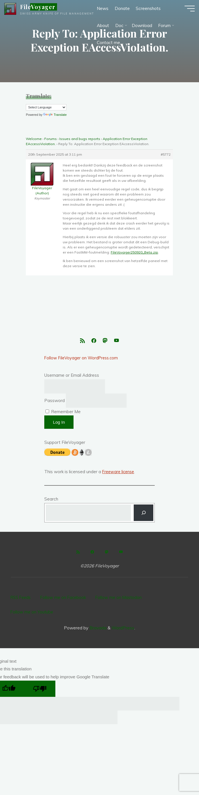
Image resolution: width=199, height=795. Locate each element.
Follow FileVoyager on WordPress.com (82, 359)
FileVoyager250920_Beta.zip (134, 252)
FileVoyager (42, 9)
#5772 (166, 154)
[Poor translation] (39, 684)
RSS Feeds (22, 598)
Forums (50, 139)
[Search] (143, 514)
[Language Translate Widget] (46, 107)
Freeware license (119, 473)
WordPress (123, 623)
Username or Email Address (71, 377)
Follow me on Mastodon (123, 598)
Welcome (34, 139)
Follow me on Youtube (32, 609)
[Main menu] (185, 11)
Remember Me (63, 413)
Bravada (97, 623)
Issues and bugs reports (79, 139)
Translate (54, 114)
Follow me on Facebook (66, 598)
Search (51, 501)
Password (54, 402)
